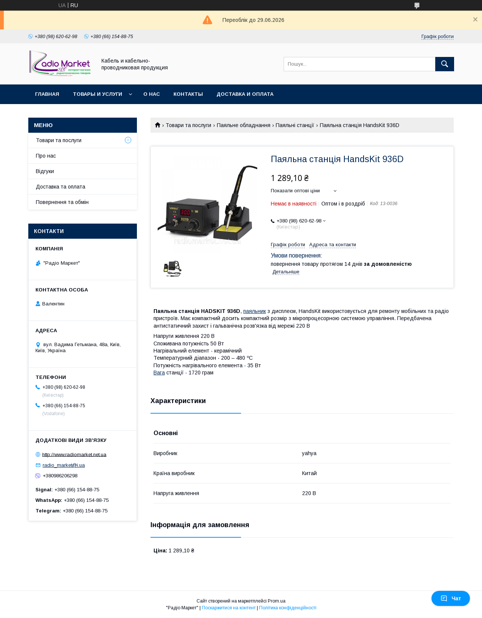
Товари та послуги (188, 125)
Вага (159, 373)
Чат (451, 598)
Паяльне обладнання (243, 125)
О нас (151, 94)
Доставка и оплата (244, 94)
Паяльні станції (295, 125)
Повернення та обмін (62, 202)
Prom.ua (277, 601)
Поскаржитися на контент (229, 607)
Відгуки (45, 171)
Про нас (46, 156)
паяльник (254, 311)
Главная (47, 94)
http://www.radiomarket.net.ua (74, 454)
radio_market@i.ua (64, 465)
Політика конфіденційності (287, 607)
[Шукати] (444, 64)
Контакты (188, 94)
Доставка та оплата (60, 187)
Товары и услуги (97, 94)
